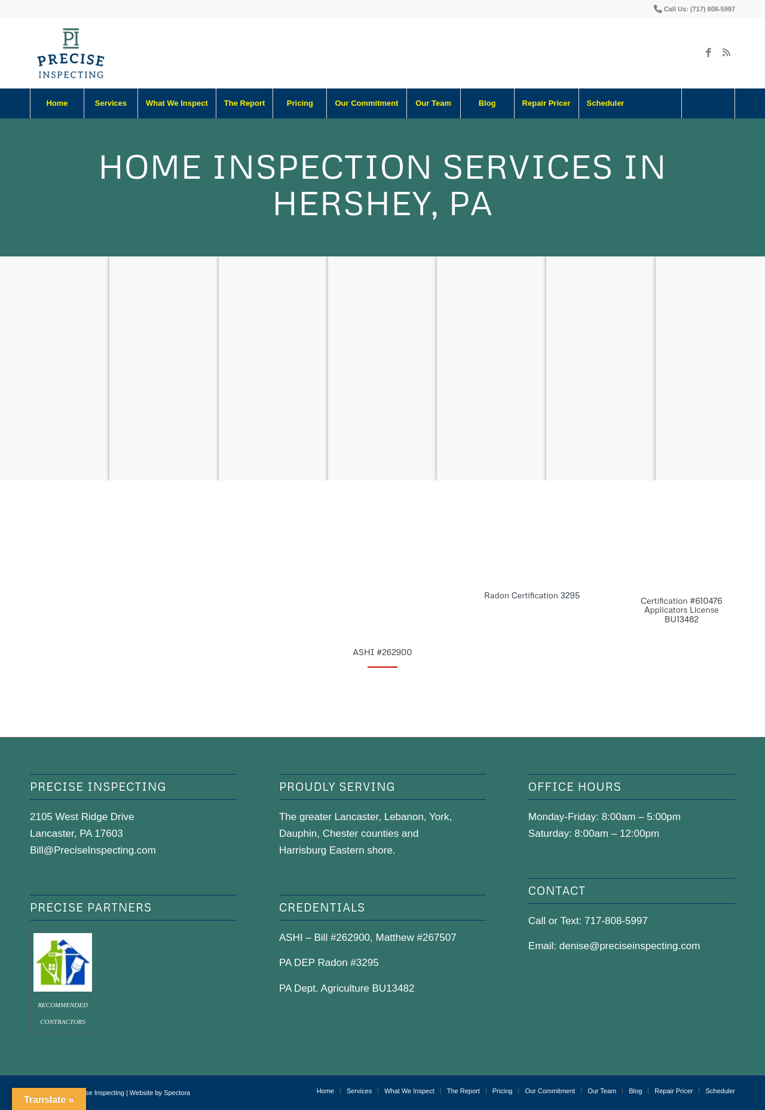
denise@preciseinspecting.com (629, 946)
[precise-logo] (71, 53)
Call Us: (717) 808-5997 (699, 9)
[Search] (708, 103)
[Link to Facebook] (708, 53)
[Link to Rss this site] (726, 53)
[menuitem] (57, 103)
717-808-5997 (616, 920)
